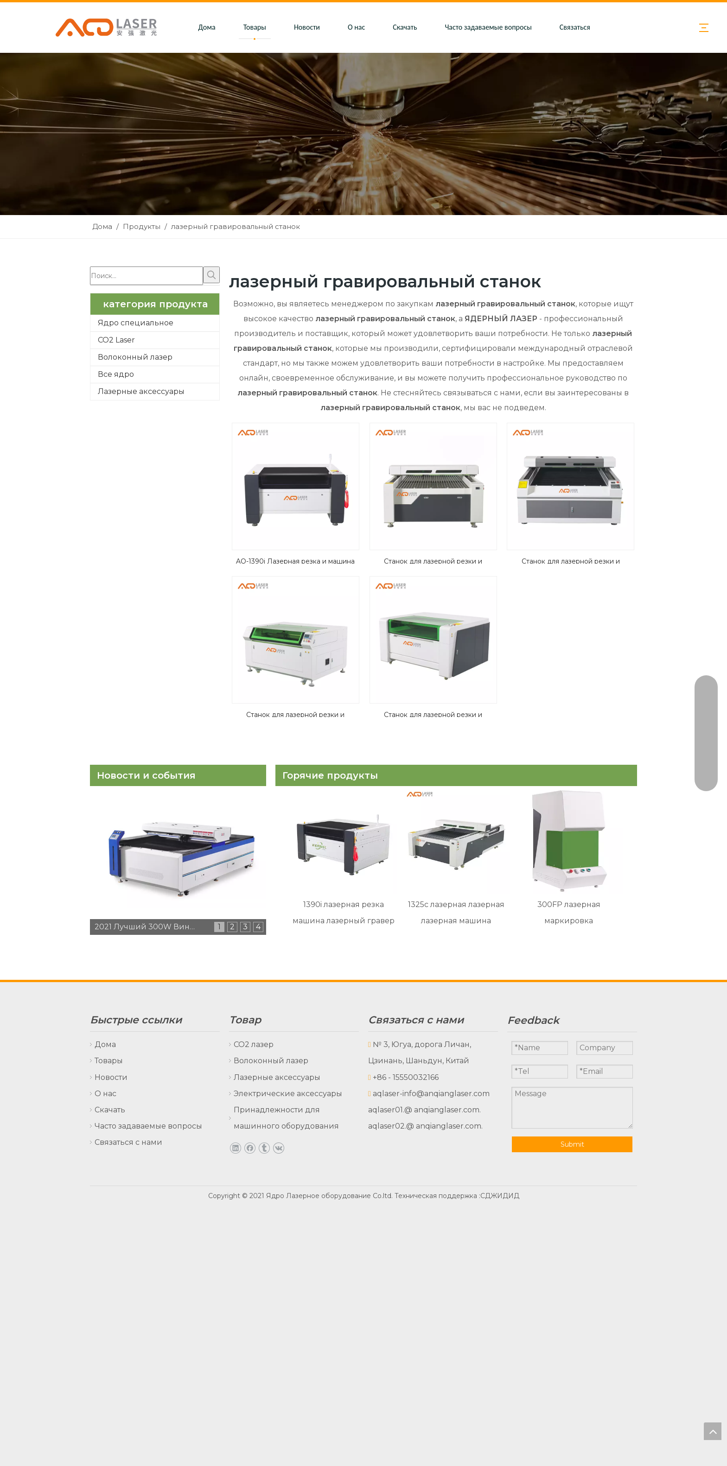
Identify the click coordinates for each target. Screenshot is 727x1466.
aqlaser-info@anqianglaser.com (431, 1093)
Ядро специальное (135, 322)
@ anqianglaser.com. (442, 1109)
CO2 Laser (116, 340)
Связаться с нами (586, 27)
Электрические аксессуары (288, 1093)
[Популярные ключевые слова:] (211, 275)
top (712, 1431)
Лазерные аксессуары (141, 391)
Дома (207, 27)
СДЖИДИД (499, 1196)
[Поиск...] (146, 276)
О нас (356, 27)
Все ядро (116, 374)
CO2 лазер (254, 1044)
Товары (254, 27)
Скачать (405, 27)
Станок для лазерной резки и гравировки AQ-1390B (295, 714)
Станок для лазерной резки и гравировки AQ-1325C (433, 560)
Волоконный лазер (135, 357)
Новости (307, 27)
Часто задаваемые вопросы (488, 27)
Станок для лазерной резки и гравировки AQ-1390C (433, 714)
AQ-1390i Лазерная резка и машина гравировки (295, 560)
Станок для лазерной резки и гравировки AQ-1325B (571, 560)
